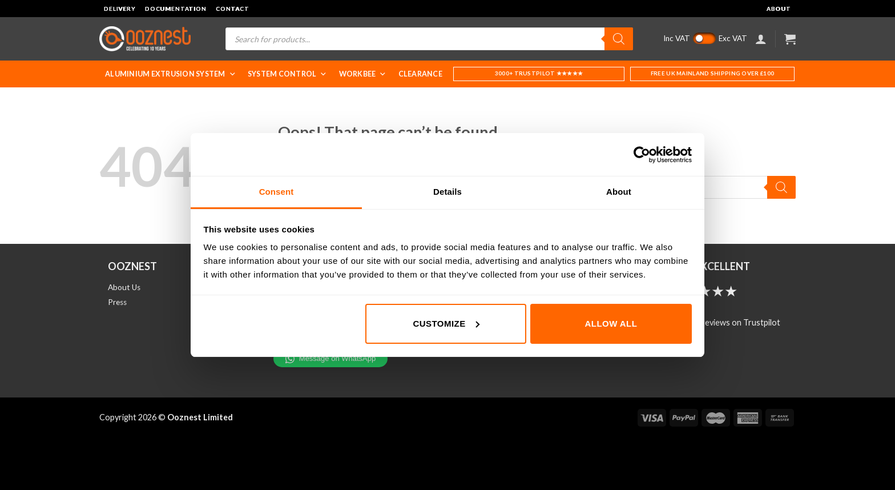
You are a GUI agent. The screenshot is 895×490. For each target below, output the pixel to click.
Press (117, 302)
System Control (288, 74)
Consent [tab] (276, 191)
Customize (446, 323)
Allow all (611, 323)
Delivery (120, 8)
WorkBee (363, 74)
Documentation (176, 8)
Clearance (420, 74)
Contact (232, 8)
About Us (124, 287)
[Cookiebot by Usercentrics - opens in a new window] (642, 154)
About (779, 8)
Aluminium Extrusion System (170, 74)
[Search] (618, 38)
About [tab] (618, 191)
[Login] (761, 38)
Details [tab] (447, 191)
